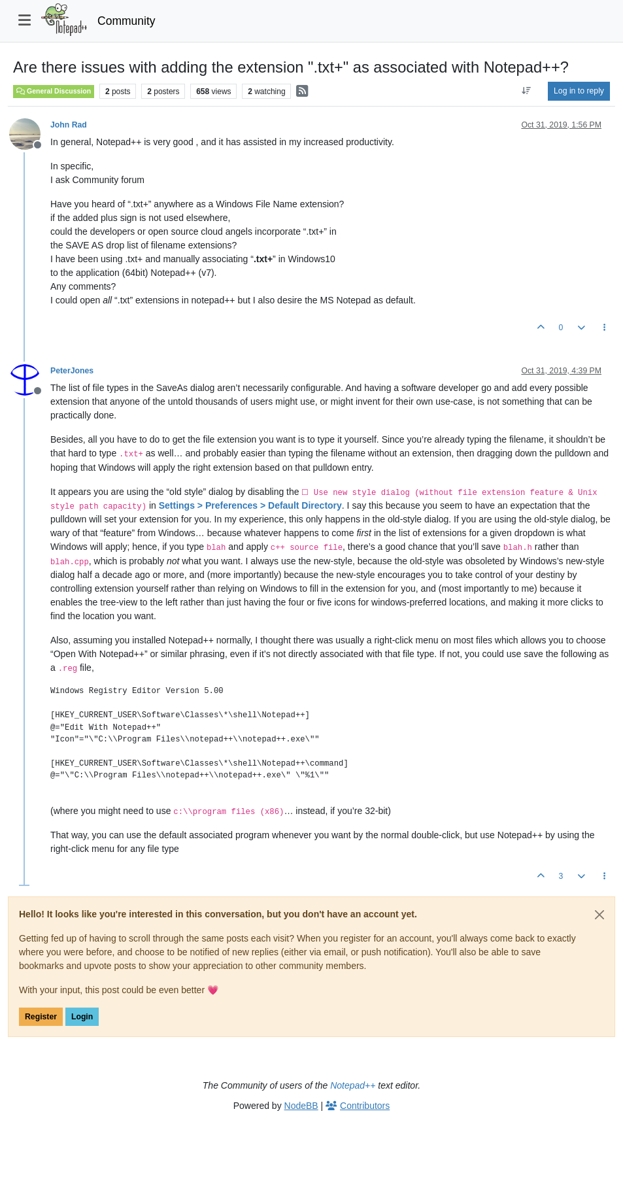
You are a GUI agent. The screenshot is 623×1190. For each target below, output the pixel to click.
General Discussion (53, 91)
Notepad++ (352, 1085)
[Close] (599, 914)
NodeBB (301, 1105)
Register (41, 1016)
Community (126, 20)
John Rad (68, 124)
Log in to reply (579, 90)
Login (82, 1016)
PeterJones (71, 370)
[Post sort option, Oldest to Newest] (526, 91)
